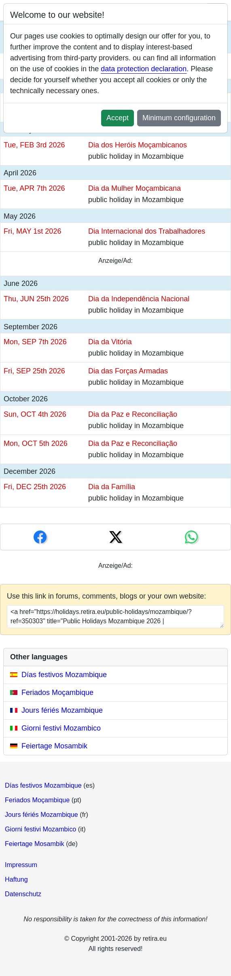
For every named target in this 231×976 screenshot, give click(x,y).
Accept (117, 118)
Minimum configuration (179, 118)
